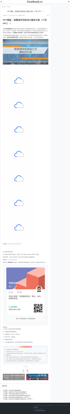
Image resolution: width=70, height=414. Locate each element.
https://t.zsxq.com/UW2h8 (14, 243)
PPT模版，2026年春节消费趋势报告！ (12, 390)
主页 (3, 6)
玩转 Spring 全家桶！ (42, 375)
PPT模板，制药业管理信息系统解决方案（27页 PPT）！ (17, 397)
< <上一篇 (5, 378)
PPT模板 (8, 6)
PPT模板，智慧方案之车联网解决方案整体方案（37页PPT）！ (18, 399)
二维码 (27, 370)
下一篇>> (46, 377)
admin (5, 15)
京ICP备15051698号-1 (40, 410)
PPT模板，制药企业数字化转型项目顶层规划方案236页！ (17, 395)
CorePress (35, 407)
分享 (23, 370)
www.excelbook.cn (13, 259)
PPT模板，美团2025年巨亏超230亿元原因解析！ (15, 392)
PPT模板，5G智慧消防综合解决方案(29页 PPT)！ (15, 393)
